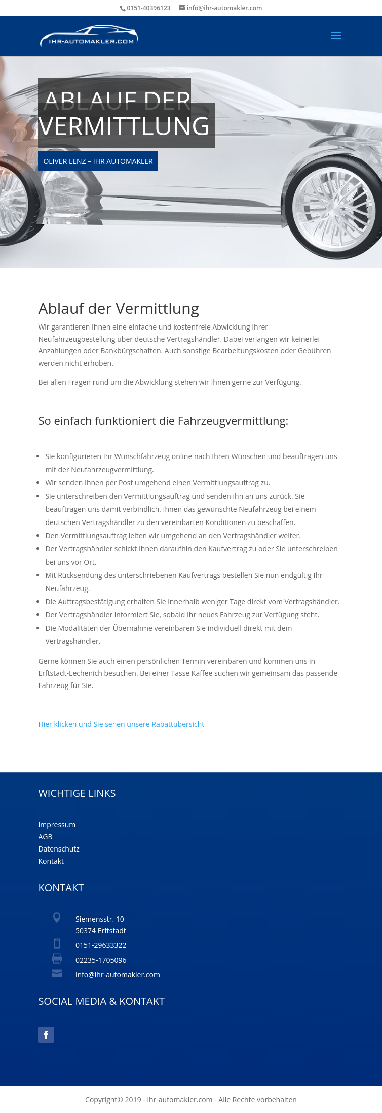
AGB (45, 836)
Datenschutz (58, 849)
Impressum (56, 824)
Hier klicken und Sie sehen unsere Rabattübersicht (121, 724)
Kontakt (51, 861)
